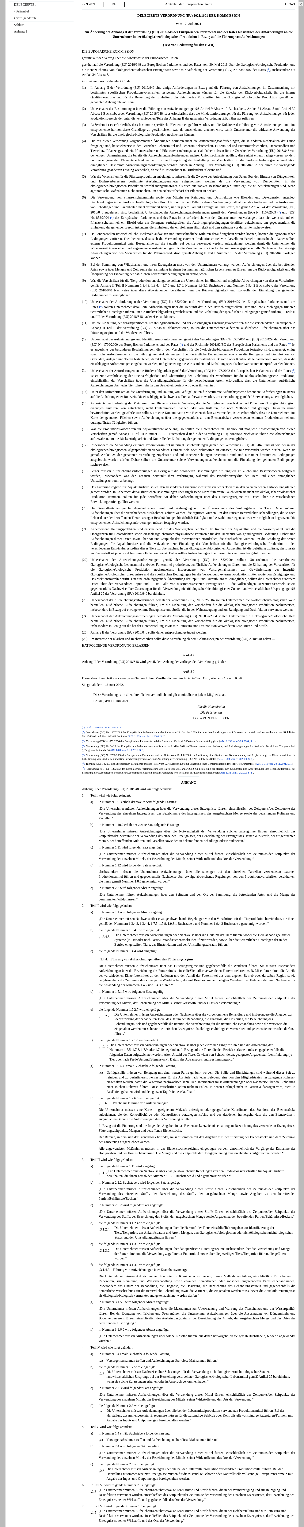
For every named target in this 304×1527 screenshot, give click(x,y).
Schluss (19, 25)
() (268, 70)
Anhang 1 (20, 31)
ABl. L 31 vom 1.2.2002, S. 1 (236, 772)
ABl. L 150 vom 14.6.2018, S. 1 (104, 727)
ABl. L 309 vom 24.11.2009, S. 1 (146, 736)
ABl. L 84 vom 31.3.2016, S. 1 (127, 750)
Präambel (21, 11)
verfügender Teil (26, 18)
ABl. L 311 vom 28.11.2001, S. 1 (274, 764)
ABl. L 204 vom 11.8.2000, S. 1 (235, 758)
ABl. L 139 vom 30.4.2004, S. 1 (237, 741)
